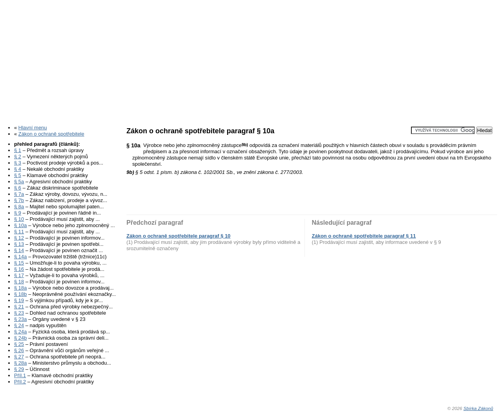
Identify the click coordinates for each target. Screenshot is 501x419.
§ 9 (17, 213)
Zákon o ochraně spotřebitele (51, 134)
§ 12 (19, 238)
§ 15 (19, 263)
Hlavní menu (32, 128)
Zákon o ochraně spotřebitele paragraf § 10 (178, 236)
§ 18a (20, 288)
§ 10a (20, 225)
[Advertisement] (250, 60)
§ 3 (17, 163)
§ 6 (17, 188)
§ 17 (19, 275)
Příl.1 (20, 375)
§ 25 (19, 344)
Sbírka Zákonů (478, 408)
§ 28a (20, 363)
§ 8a (19, 207)
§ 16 (19, 269)
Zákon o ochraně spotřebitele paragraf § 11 (364, 236)
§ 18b (20, 294)
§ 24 (19, 325)
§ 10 (19, 219)
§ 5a (19, 181)
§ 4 (17, 169)
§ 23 (19, 313)
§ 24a (20, 332)
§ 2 (17, 156)
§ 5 (17, 175)
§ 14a (20, 257)
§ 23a (20, 319)
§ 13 (19, 244)
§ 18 (19, 282)
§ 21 (19, 307)
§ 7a (19, 194)
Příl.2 (20, 382)
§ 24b (20, 338)
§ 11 (19, 232)
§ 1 (17, 150)
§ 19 (19, 300)
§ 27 (19, 357)
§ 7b (19, 200)
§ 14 (19, 250)
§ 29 (19, 369)
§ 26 (19, 350)
